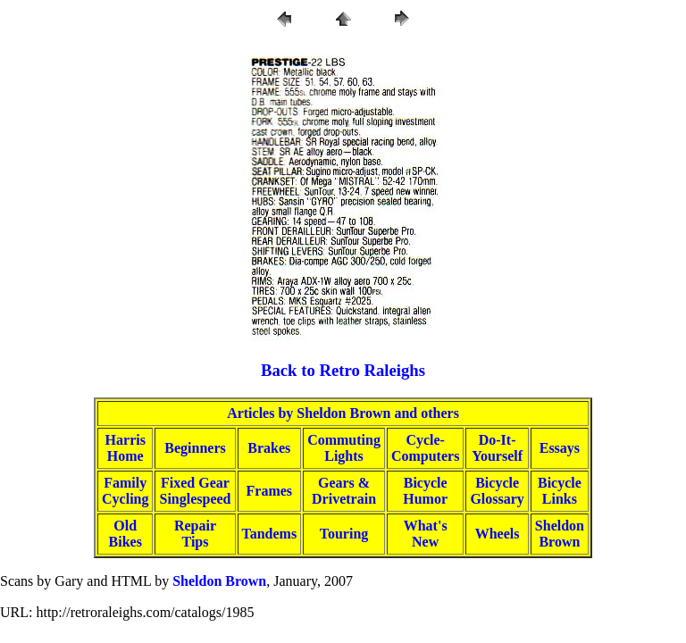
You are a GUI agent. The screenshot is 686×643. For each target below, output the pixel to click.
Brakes (268, 447)
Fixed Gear (195, 482)
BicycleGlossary (496, 490)
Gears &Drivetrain (344, 490)
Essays (560, 447)
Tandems (269, 533)
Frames (270, 490)
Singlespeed (194, 498)
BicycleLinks (559, 490)
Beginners (194, 447)
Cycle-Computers (425, 447)
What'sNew (426, 533)
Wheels (497, 533)
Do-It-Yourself (497, 447)
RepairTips (195, 533)
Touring (344, 533)
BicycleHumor (425, 490)
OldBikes (125, 533)
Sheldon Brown (219, 581)
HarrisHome (125, 447)
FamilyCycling (125, 490)
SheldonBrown (559, 533)
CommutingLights (344, 447)
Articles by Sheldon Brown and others (343, 413)
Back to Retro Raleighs (343, 370)
